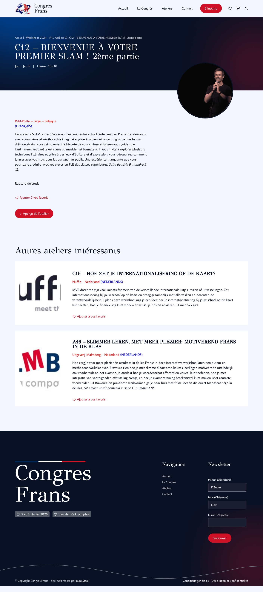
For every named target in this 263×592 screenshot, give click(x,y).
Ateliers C (61, 37)
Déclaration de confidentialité (230, 586)
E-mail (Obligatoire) (219, 520)
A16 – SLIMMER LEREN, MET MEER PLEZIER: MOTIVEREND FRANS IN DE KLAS (146, 350)
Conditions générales (196, 586)
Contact (187, 8)
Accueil (123, 8)
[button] (31, 203)
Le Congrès (145, 8)
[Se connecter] (230, 8)
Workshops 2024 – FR (39, 37)
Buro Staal (82, 586)
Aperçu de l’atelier (34, 219)
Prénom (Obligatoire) (219, 485)
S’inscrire (211, 8)
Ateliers (167, 8)
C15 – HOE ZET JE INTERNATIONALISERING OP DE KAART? (145, 279)
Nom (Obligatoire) (218, 503)
